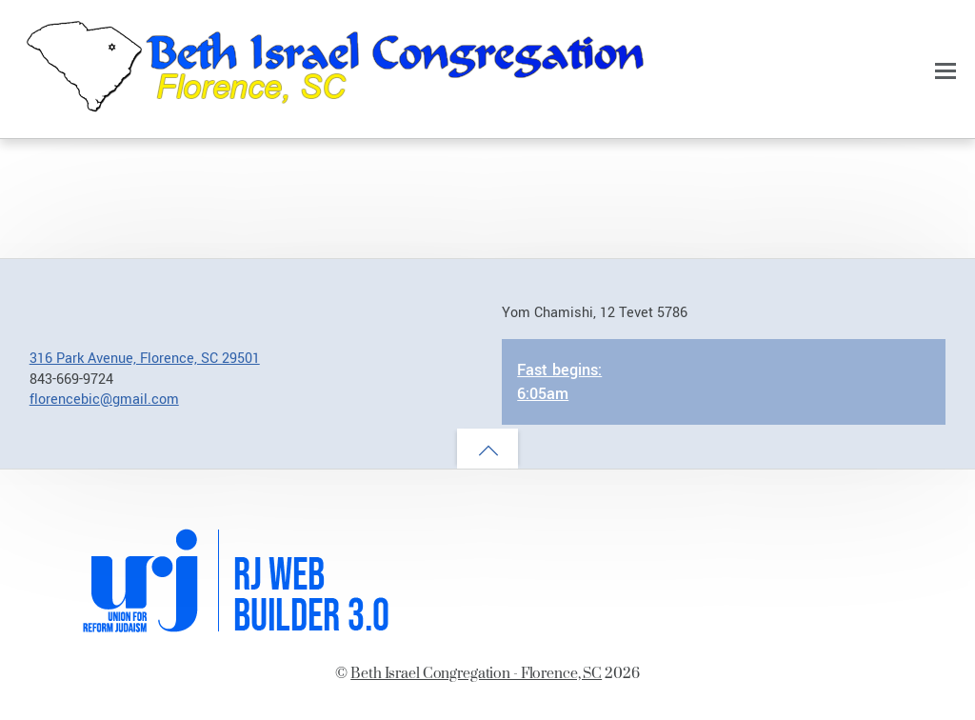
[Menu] (945, 70)
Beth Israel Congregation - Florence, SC (476, 672)
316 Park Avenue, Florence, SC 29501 (145, 359)
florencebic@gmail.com (104, 400)
